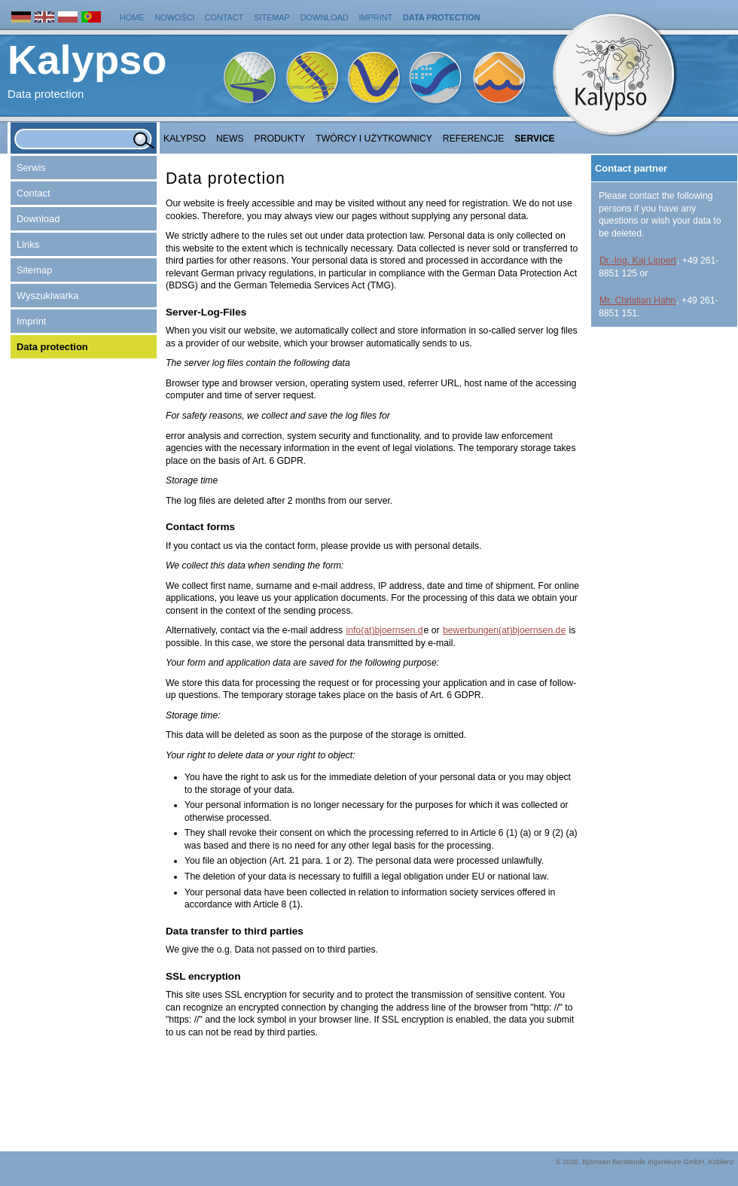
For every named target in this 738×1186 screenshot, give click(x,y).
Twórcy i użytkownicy (374, 138)
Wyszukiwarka (47, 295)
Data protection (441, 17)
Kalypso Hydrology (308, 87)
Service (534, 138)
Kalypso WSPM (391, 87)
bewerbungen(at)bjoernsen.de (504, 630)
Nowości (175, 17)
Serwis (31, 167)
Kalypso (184, 138)
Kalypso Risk (541, 87)
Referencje (474, 138)
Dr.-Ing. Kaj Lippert (637, 260)
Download (324, 17)
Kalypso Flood (467, 87)
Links (28, 244)
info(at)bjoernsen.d (384, 630)
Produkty (280, 138)
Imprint (376, 17)
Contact (224, 17)
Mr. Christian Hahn (637, 300)
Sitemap (272, 17)
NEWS (230, 138)
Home (132, 17)
